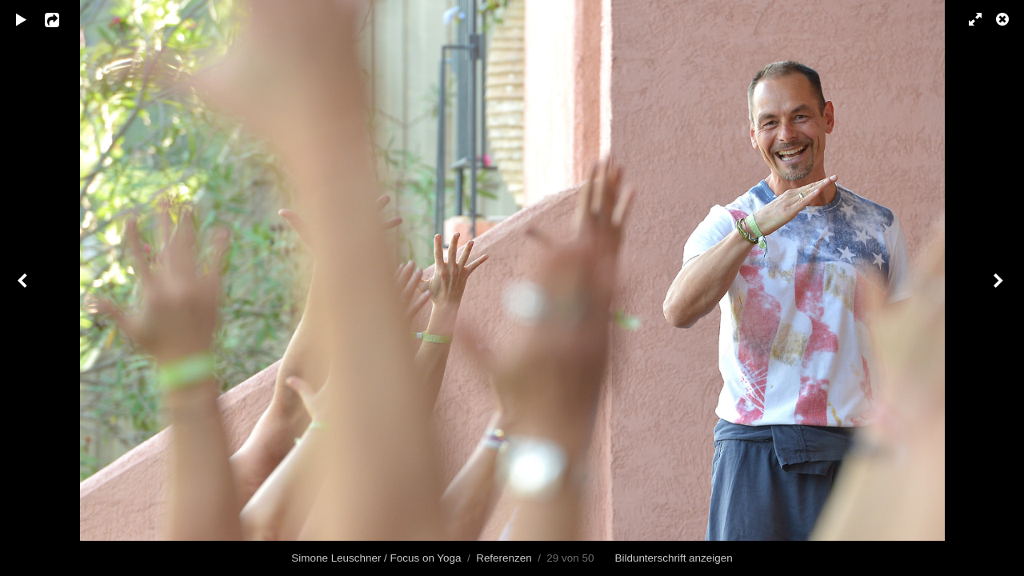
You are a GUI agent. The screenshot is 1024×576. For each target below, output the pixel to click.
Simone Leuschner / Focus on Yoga (376, 558)
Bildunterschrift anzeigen (674, 558)
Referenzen (503, 558)
